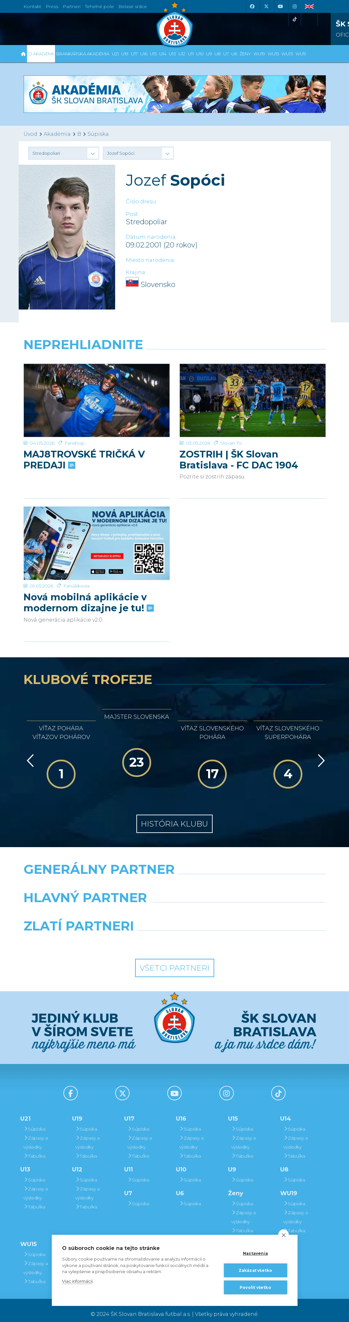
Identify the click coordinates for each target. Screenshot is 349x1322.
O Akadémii (41, 53)
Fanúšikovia (76, 557)
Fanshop (75, 418)
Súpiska (98, 134)
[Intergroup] (135, 934)
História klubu (174, 815)
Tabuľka (34, 1148)
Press (52, 6)
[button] (63, 153)
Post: (132, 214)
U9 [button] (209, 53)
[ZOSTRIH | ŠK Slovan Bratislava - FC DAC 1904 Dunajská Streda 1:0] (252, 388)
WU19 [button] (259, 53)
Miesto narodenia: (150, 260)
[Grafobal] (122, 906)
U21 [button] (115, 53)
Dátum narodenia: (151, 237)
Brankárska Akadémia (82, 53)
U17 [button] (134, 53)
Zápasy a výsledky (35, 1134)
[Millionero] (226, 906)
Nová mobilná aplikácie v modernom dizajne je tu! (87, 574)
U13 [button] (172, 53)
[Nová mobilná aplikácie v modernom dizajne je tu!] (96, 527)
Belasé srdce (132, 6)
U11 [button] (191, 53)
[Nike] (174, 878)
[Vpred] (320, 753)
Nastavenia (255, 1253)
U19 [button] (124, 53)
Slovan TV (231, 418)
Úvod (30, 134)
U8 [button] (218, 53)
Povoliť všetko (255, 1287)
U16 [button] (143, 53)
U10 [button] (200, 53)
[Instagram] (294, 6)
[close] (283, 1234)
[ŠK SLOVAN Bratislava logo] (174, 24)
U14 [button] (162, 53)
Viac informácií (77, 1281)
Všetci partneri (175, 960)
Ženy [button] (245, 53)
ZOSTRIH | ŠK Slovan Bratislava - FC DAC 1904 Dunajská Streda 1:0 (238, 435)
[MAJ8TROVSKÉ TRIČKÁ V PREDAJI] (96, 388)
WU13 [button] (287, 53)
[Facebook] (252, 6)
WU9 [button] (301, 53)
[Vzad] (29, 753)
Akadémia (57, 134)
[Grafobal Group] (213, 934)
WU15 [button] (273, 53)
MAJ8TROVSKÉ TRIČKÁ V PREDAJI (84, 435)
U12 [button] (182, 53)
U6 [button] (234, 53)
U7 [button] (226, 53)
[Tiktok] (294, 19)
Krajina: (136, 272)
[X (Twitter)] (266, 6)
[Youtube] (280, 6)
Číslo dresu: (141, 201)
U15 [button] (153, 53)
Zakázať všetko (255, 1270)
